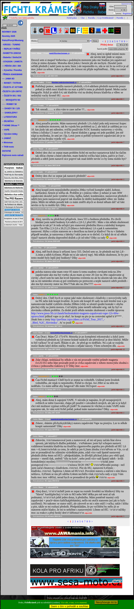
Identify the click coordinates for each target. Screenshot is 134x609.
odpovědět (41, 73)
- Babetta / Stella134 (11, 57)
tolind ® (41, 396)
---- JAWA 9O (8, 78)
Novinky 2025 (8, 36)
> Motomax (7, 142)
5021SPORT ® (43, 376)
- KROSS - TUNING (11, 44)
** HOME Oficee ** (10, 125)
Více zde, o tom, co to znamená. (74, 602)
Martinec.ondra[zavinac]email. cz (64, 82)
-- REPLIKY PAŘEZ (11, 49)
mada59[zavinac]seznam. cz (59, 53)
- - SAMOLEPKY (10, 113)
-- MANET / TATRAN (11, 83)
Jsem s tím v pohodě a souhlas (69, 606)
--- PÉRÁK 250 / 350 (11, 66)
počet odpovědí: (117, 76)
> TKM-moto (8, 147)
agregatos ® (42, 120)
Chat (83, 18)
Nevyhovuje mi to (106, 602)
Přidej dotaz (107, 44)
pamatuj (118, 13)
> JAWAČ (6, 138)
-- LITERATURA (9, 117)
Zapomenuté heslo (126, 4)
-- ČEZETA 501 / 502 (11, 96)
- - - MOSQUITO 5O (11, 100)
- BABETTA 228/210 (11, 53)
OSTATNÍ (6, 151)
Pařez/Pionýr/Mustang (12, 40)
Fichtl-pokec (72, 18)
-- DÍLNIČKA (8, 121)
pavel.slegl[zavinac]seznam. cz (61, 333)
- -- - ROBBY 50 (9, 104)
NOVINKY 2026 (9, 32)
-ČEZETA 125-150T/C (12, 91)
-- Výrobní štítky (10, 134)
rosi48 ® (41, 294)
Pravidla (91, 18)
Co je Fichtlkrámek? (105, 18)
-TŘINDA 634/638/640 (12, 74)
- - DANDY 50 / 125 (11, 108)
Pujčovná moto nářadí (12, 155)
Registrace (127, 13)
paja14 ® (41, 216)
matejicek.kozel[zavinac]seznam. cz (64, 419)
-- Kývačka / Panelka (12, 70)
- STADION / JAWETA (12, 61)
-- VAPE (5, 130)
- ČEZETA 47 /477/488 (12, 87)
